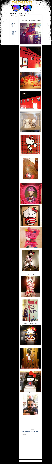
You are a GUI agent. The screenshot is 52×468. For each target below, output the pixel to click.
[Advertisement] (30, 455)
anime (22, 430)
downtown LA (29, 430)
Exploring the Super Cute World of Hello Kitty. (14, 32)
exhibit (32, 430)
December (13, 23)
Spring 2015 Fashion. (13, 34)
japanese (37, 430)
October (13, 25)
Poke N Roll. (13, 33)
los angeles (26, 431)
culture (24, 430)
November (13, 24)
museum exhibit (31, 431)
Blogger (33, 466)
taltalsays (37, 431)
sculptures (34, 431)
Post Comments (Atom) (32, 462)
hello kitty (34, 430)
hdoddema (28, 466)
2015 (11, 22)
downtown (26, 430)
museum (28, 431)
